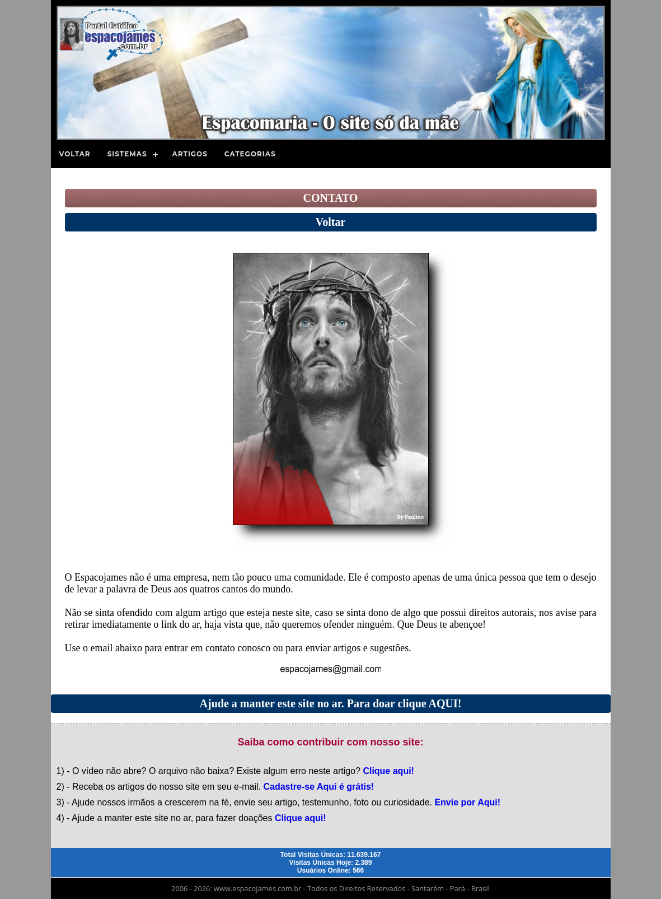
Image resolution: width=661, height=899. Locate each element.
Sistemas (127, 154)
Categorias (250, 154)
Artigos (190, 154)
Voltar (75, 154)
